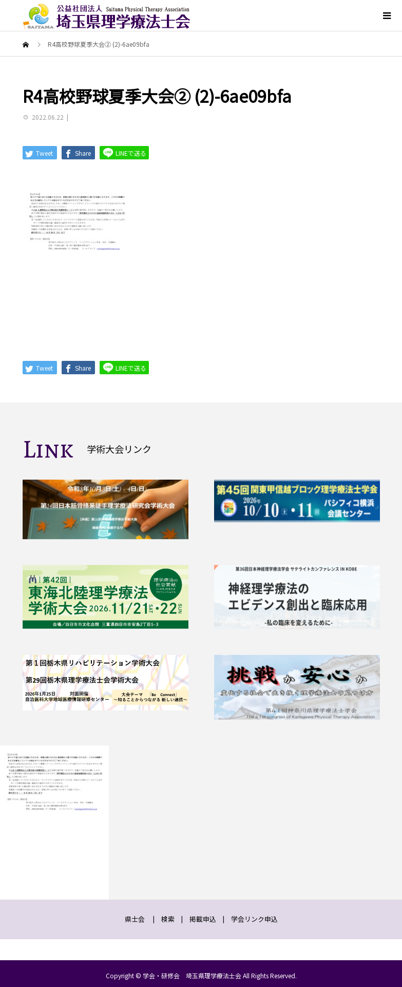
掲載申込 (202, 919)
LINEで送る (124, 152)
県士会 (135, 919)
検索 (168, 919)
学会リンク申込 (254, 919)
